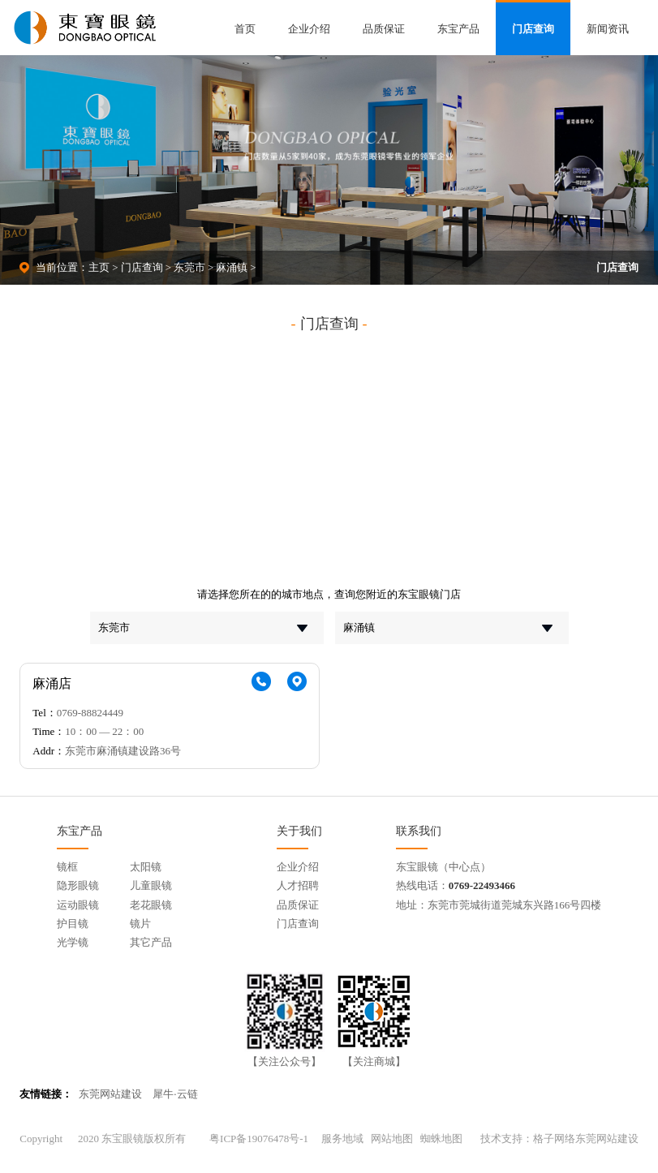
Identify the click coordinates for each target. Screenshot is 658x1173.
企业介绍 (309, 29)
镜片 (140, 923)
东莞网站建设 (110, 1094)
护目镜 (72, 923)
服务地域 (342, 1138)
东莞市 (189, 267)
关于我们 (299, 830)
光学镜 (72, 942)
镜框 (67, 866)
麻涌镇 (231, 267)
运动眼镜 (78, 905)
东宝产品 (458, 29)
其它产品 (151, 942)
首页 (245, 29)
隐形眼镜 (78, 885)
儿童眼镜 (151, 885)
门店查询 (533, 29)
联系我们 (418, 830)
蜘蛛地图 (441, 1138)
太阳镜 (145, 866)
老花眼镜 (151, 905)
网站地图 (392, 1138)
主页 (99, 267)
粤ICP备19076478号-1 (258, 1138)
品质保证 (384, 29)
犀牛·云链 (175, 1094)
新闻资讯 (608, 29)
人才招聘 (298, 885)
